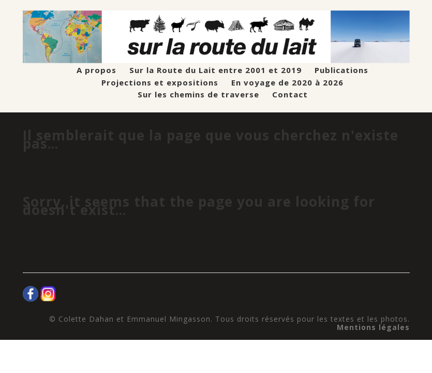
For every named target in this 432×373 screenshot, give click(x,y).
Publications (341, 70)
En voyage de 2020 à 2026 (287, 83)
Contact (290, 94)
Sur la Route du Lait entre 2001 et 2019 (215, 70)
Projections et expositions (159, 83)
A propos (96, 70)
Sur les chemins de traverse (198, 94)
